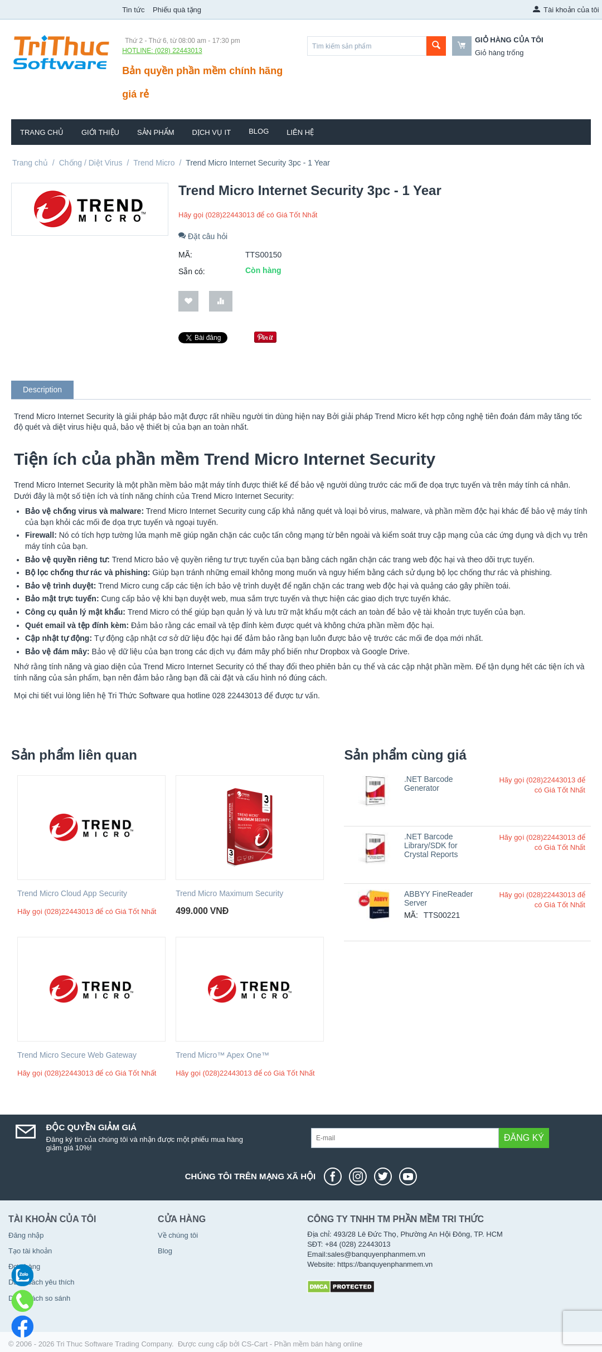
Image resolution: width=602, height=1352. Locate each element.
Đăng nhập (25, 1235)
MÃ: (185, 254)
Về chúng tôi (178, 1235)
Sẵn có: (191, 271)
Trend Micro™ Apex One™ (222, 1055)
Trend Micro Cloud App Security (72, 893)
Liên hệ (300, 132)
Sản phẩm (155, 132)
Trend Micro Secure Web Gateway (77, 1055)
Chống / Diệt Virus (91, 162)
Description (42, 389)
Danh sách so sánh (39, 1298)
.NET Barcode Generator (428, 783)
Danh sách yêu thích (41, 1282)
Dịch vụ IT (211, 132)
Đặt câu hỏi (202, 236)
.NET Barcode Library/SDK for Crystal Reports (431, 845)
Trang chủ (42, 132)
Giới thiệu (100, 132)
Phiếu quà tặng (177, 10)
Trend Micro (153, 162)
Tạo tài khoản (30, 1251)
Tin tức (133, 10)
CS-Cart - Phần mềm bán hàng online (301, 1344)
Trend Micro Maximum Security (229, 893)
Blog (259, 131)
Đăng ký (524, 1137)
